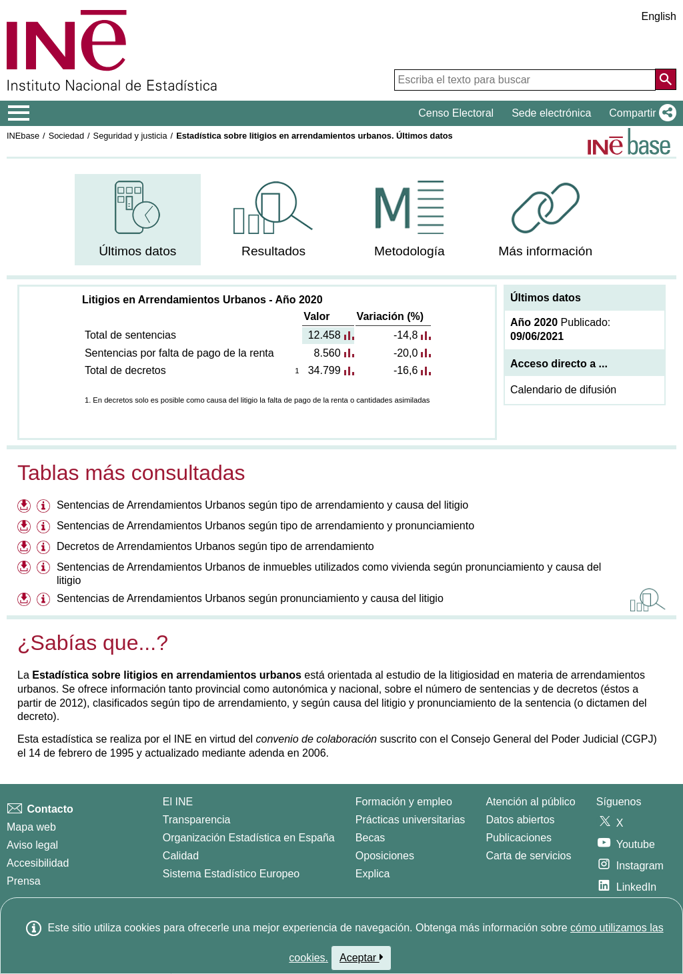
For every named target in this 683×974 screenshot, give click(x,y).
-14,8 (406, 335)
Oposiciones (385, 855)
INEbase (23, 136)
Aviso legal (32, 845)
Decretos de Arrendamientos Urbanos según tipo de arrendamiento (215, 546)
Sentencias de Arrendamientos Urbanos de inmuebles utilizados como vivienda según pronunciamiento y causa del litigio (329, 574)
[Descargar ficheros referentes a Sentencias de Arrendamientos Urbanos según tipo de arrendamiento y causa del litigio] (25, 507)
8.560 (327, 353)
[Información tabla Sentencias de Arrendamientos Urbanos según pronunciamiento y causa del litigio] (45, 600)
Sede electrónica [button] (551, 113)
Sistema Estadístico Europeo (231, 873)
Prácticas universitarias (411, 819)
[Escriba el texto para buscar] (525, 80)
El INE (178, 801)
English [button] (659, 16)
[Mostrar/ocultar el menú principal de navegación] (19, 113)
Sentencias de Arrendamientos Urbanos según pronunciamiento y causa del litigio (250, 598)
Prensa (24, 881)
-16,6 (406, 370)
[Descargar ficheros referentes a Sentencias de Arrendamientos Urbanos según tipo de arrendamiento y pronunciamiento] (25, 527)
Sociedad (66, 136)
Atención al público (530, 801)
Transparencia (197, 819)
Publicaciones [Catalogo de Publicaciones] (519, 837)
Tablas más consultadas (131, 473)
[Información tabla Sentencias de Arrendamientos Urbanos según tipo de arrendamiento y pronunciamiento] (45, 527)
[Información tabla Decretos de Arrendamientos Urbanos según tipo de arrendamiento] (45, 548)
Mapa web (31, 827)
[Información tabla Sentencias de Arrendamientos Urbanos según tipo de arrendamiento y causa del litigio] (45, 507)
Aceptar (361, 957)
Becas (370, 837)
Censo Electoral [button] (456, 113)
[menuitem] (138, 219)
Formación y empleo (404, 801)
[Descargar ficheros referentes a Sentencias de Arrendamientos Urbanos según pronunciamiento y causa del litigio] (25, 600)
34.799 (324, 370)
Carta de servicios (528, 855)
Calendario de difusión (563, 389)
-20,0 (406, 353)
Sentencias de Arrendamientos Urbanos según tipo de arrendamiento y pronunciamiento (265, 525)
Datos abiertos (520, 819)
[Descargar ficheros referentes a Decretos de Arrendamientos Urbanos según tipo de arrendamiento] (25, 548)
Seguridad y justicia (130, 136)
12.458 (324, 335)
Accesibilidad (38, 863)
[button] (640, 113)
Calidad (181, 855)
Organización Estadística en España (249, 837)
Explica (373, 873)
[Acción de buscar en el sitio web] (665, 79)
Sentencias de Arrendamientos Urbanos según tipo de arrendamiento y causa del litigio (262, 505)
